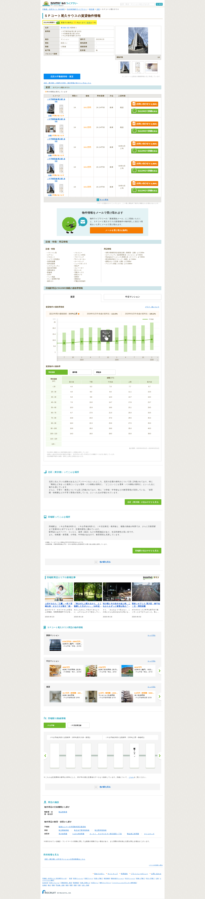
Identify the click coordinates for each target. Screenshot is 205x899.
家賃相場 (107, 878)
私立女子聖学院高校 (81, 830)
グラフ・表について (152, 307)
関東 (53, 885)
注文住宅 (45, 882)
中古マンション (130, 878)
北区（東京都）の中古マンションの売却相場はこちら (64, 859)
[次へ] (159, 671)
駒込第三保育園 (133, 834)
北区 (98, 9)
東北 (49, 885)
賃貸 (88, 23)
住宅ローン (94, 882)
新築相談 (76, 882)
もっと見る (151, 635)
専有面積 (51, 372)
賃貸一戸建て (98, 878)
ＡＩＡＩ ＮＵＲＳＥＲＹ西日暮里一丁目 (106, 834)
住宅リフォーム (54, 882)
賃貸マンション (78, 878)
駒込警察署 (63, 812)
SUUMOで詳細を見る (144, 111)
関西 (71, 885)
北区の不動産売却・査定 (61, 76)
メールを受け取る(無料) (116, 230)
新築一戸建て (140, 878)
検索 (160, 4)
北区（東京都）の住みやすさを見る (143, 502)
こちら (131, 777)
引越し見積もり (85, 882)
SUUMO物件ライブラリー (77, 9)
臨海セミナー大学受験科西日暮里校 (72, 827)
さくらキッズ (149, 834)
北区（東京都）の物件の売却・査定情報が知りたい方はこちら (67, 83)
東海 (67, 885)
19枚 (50, 115)
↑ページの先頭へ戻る (156, 865)
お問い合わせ (156, 874)
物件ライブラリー (105, 882)
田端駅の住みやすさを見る (147, 551)
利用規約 (124, 874)
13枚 (50, 155)
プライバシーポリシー (139, 874)
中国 (79, 885)
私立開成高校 (64, 830)
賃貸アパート (88, 878)
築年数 (74, 372)
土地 (157, 878)
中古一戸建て (150, 878)
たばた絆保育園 (78, 834)
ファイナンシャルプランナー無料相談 (124, 882)
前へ (46, 756)
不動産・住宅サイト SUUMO (53, 9)
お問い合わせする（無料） (144, 104)
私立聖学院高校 (101, 830)
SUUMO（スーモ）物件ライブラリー (60, 3)
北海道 (44, 885)
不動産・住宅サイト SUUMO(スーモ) (54, 878)
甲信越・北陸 (60, 885)
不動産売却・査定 (66, 882)
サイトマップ (113, 874)
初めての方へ (99, 874)
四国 (75, 885)
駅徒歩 (98, 372)
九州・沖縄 (85, 885)
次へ (159, 756)
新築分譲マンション (117, 878)
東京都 (91, 9)
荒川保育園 (63, 834)
